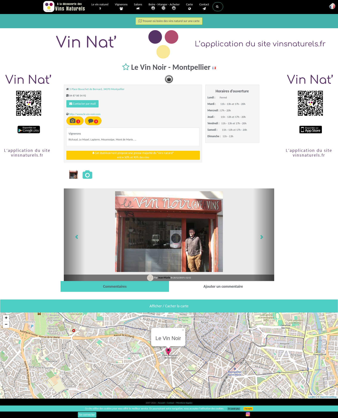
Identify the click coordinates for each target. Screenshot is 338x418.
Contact (204, 7)
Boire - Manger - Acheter (164, 7)
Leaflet (312, 397)
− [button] (6, 325)
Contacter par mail (82, 104)
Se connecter (87, 414)
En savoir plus (233, 408)
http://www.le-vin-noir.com (84, 114)
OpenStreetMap (328, 397)
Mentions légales (184, 402)
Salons (138, 6)
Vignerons (121, 7)
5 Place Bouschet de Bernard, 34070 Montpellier (96, 89)
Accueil (161, 402)
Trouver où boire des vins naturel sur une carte (169, 21)
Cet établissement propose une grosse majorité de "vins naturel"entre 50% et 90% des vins (133, 155)
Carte (189, 7)
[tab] (115, 286)
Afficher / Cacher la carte (169, 306)
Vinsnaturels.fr (64, 6)
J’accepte (248, 408)
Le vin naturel (99, 7)
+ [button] (6, 318)
